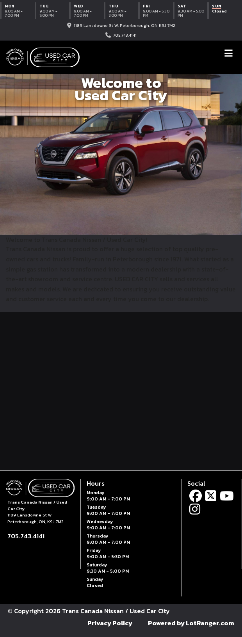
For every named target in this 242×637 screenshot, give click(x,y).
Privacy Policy (109, 623)
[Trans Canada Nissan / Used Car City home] (43, 57)
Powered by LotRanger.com (191, 623)
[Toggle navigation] (228, 53)
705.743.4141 (125, 35)
